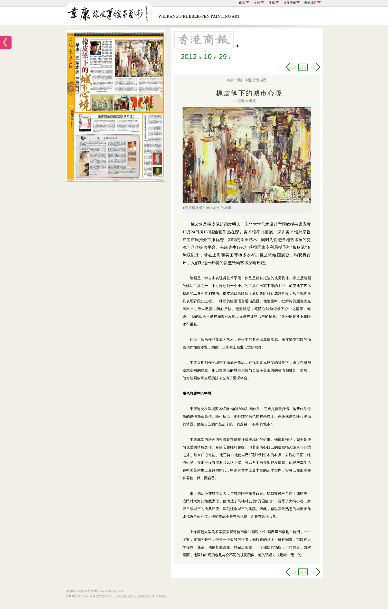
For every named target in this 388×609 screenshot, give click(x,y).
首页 (6, 42)
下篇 (312, 67)
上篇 (293, 67)
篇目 (303, 67)
